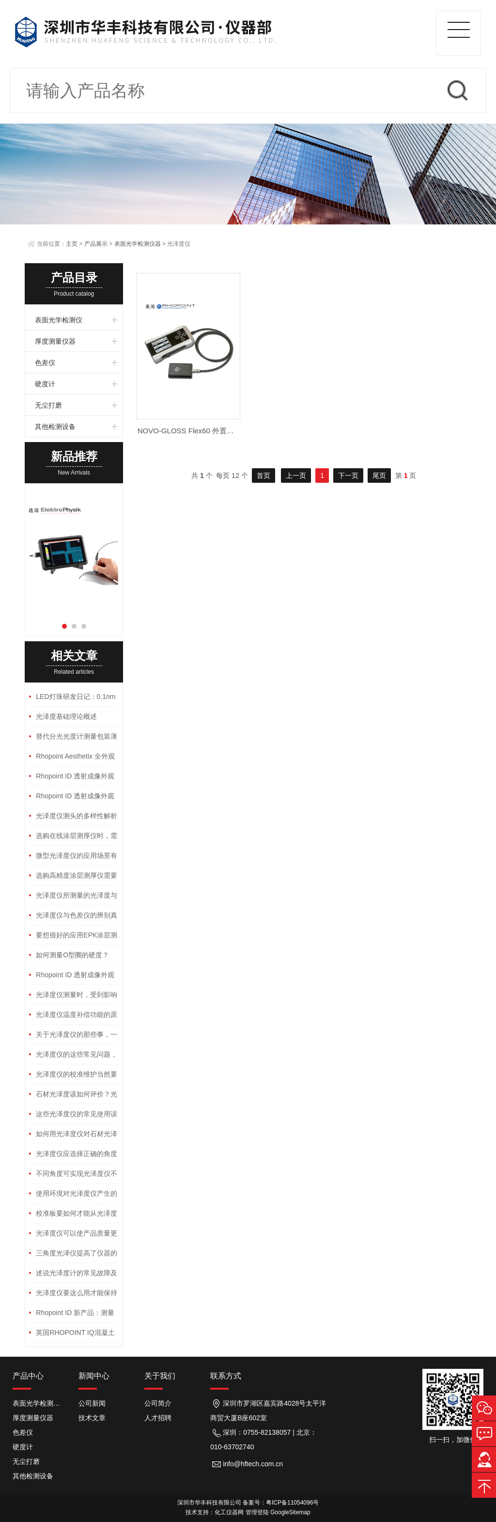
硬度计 (45, 384)
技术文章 (92, 1418)
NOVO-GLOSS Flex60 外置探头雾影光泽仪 (208, 431)
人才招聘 (157, 1418)
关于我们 (159, 1376)
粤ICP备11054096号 (292, 1502)
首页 (263, 475)
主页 (72, 243)
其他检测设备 (55, 426)
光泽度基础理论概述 (66, 716)
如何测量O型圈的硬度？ (72, 955)
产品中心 (28, 1376)
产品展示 (96, 243)
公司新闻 (92, 1403)
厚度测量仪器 (55, 341)
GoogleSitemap (290, 1512)
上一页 (296, 475)
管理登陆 (257, 1512)
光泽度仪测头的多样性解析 (76, 816)
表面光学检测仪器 (137, 243)
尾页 (379, 475)
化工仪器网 (229, 1512)
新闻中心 (93, 1376)
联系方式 (225, 1376)
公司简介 (157, 1403)
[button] (64, 626)
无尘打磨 (48, 405)
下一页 (348, 475)
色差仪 (45, 362)
